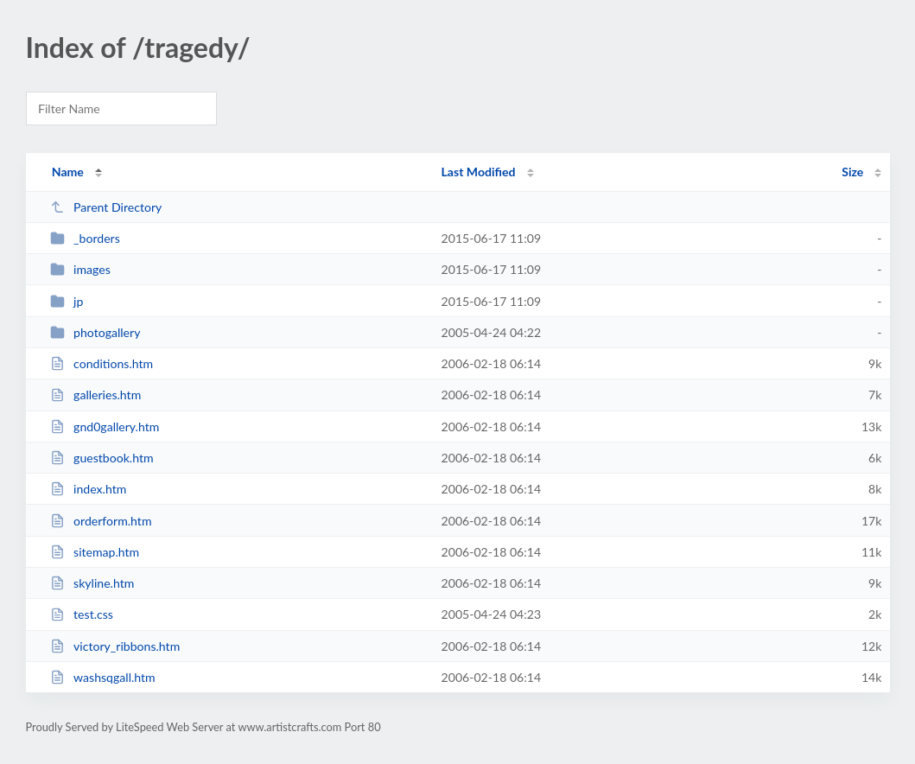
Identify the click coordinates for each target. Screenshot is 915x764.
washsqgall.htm (103, 677)
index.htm (88, 488)
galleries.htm (96, 394)
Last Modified (479, 171)
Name (68, 171)
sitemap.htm (95, 551)
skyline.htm (92, 583)
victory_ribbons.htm (115, 646)
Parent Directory (106, 207)
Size (852, 171)
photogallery (95, 332)
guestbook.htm (102, 457)
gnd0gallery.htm (105, 426)
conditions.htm (101, 363)
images (80, 269)
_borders (85, 238)
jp (67, 301)
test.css (81, 614)
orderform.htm (101, 520)
